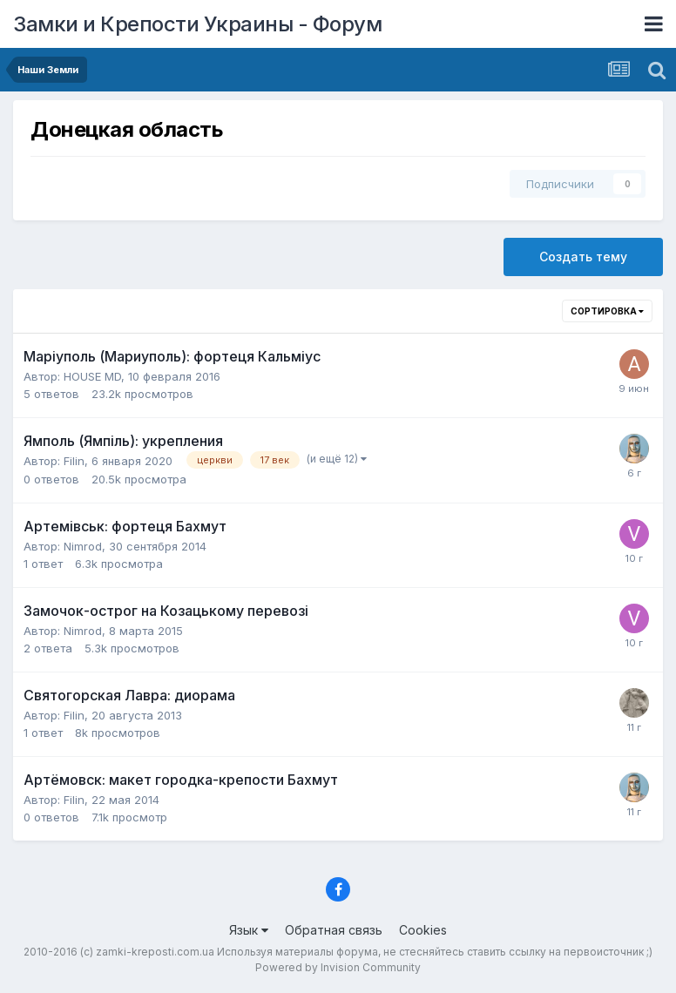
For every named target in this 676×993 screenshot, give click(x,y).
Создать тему (583, 256)
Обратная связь (333, 929)
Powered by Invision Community (338, 967)
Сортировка (607, 311)
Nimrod (83, 546)
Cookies (423, 929)
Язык (248, 929)
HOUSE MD (92, 376)
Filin (74, 461)
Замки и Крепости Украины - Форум (197, 24)
